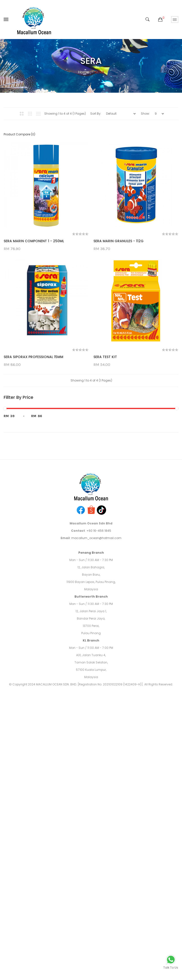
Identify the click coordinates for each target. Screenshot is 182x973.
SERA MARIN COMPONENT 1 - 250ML (34, 241)
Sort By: (95, 113)
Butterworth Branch (91, 829)
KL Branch (91, 873)
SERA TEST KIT (15, 589)
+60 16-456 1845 (98, 763)
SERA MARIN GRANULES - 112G (29, 357)
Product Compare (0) (19, 134)
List (38, 113)
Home (83, 72)
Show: (145, 113)
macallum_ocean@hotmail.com (96, 770)
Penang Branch (91, 785)
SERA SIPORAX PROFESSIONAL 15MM (33, 473)
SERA (99, 72)
